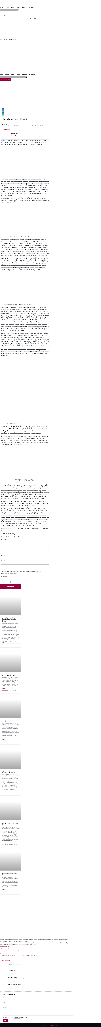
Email (3, 561)
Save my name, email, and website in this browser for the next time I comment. (21, 571)
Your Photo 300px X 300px (8, 1017)
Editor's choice (5, 960)
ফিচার (18, 7)
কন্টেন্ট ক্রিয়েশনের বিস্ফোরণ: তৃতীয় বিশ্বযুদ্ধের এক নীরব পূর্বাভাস (9, 620)
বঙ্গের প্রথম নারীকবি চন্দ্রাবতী (9, 675)
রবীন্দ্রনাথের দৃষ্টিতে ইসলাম (9, 772)
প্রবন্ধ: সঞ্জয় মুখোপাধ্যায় (12, 977)
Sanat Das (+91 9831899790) (53, 1025)
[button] (4, 16)
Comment (4, 539)
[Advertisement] (36, 64)
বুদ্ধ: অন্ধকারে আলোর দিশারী (9, 874)
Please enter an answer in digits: (9, 573)
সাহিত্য (7, 7)
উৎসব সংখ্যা (32, 7)
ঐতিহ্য (1, 7)
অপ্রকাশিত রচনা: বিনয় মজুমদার (14, 984)
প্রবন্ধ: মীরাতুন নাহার (12, 970)
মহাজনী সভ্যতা (6, 721)
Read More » (4, 642)
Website (3, 566)
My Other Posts (14, 135)
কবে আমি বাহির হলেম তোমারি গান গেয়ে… (10, 824)
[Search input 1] (8, 9)
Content (5, 1007)
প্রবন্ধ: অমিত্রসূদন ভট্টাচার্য (13, 963)
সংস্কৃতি (12, 7)
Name (3, 555)
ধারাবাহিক (24, 7)
